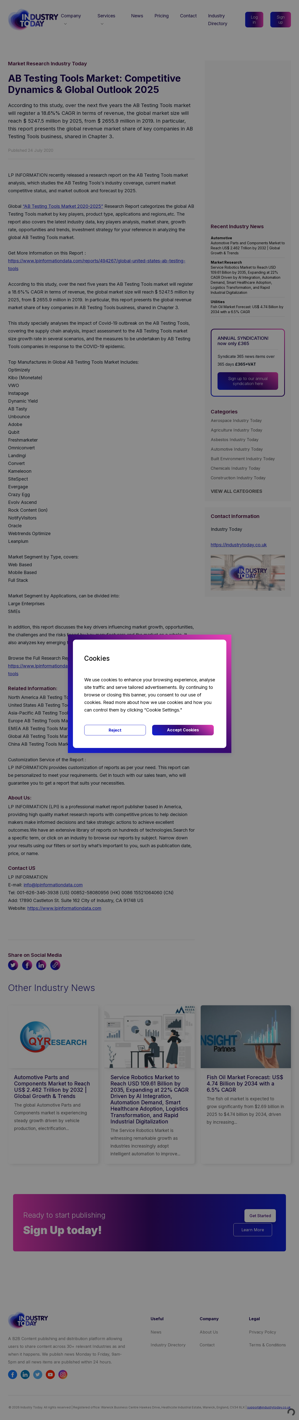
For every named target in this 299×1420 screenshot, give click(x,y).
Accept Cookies (183, 729)
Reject (115, 730)
